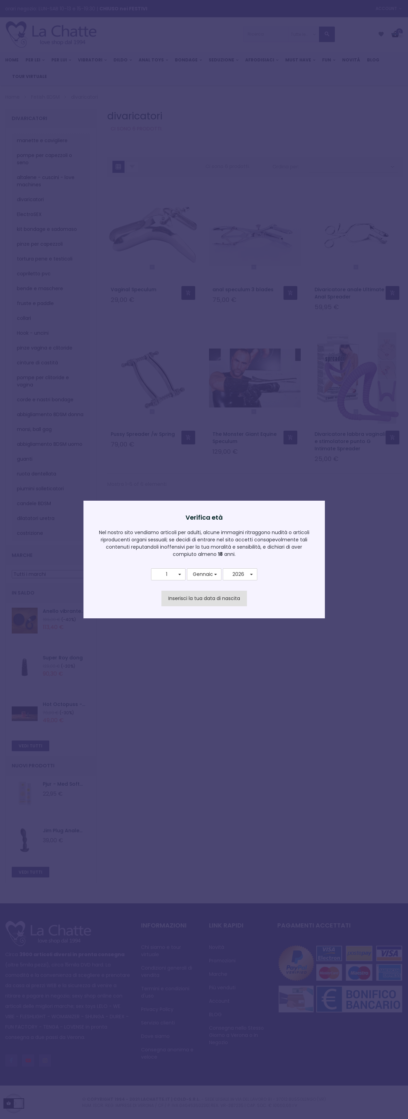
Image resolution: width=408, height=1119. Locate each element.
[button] (168, 574)
